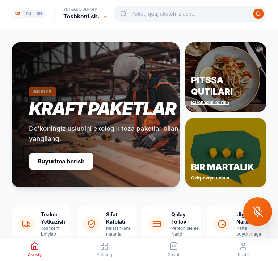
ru (28, 14)
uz (17, 14)
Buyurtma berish (61, 161)
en (39, 14)
